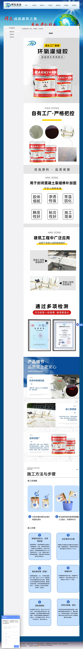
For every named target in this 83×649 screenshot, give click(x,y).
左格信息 (36, 645)
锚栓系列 (12, 34)
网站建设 (31, 645)
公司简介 (34, 5)
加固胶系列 (11, 31)
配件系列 (12, 37)
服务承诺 (58, 5)
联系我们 (74, 5)
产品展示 (50, 5)
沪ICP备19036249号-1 (40, 643)
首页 (26, 5)
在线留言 (66, 5)
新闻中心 (42, 5)
